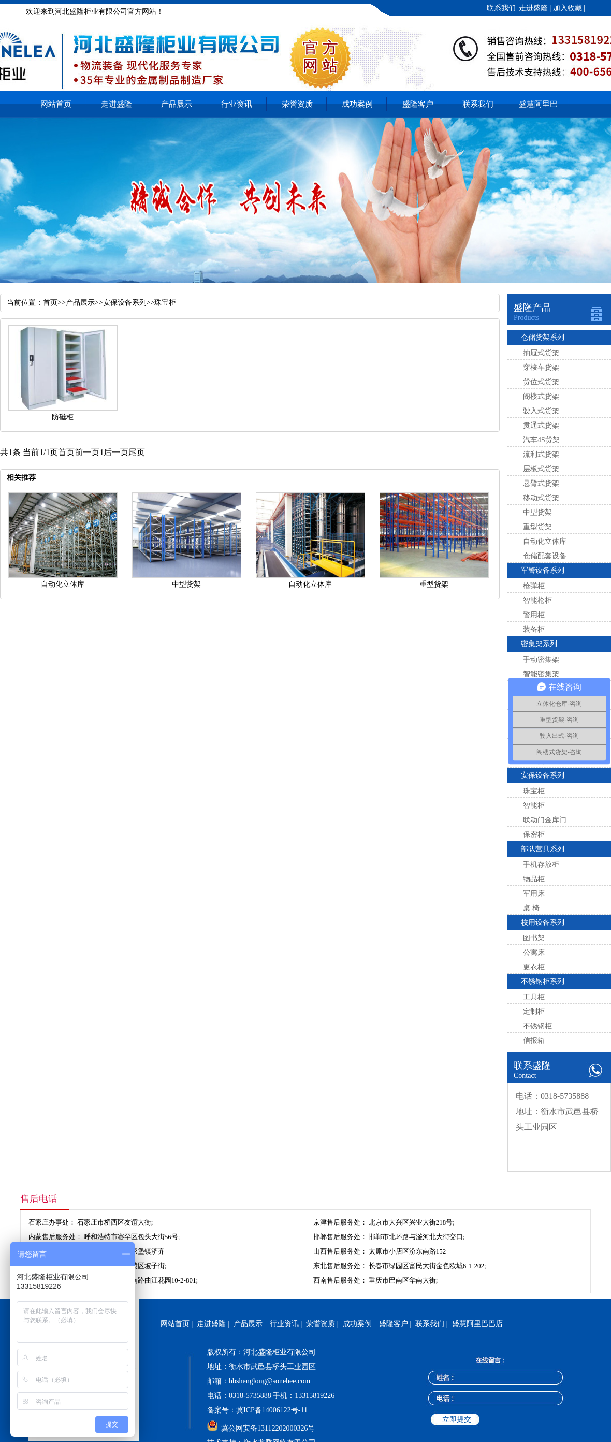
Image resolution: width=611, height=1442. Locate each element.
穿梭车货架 (541, 367)
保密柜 (534, 834)
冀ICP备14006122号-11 (272, 1410)
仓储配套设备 (544, 556)
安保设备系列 (542, 775)
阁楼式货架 (541, 396)
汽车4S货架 (541, 440)
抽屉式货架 (541, 353)
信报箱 (534, 1040)
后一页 (116, 452)
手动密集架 (541, 659)
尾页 (136, 452)
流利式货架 (541, 454)
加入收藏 (566, 8)
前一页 (87, 452)
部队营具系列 (542, 849)
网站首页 (55, 104)
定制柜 (534, 1011)
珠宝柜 (534, 791)
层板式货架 (541, 469)
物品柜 (534, 879)
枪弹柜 (534, 586)
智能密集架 (541, 674)
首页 (50, 303)
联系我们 (501, 8)
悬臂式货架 (541, 483)
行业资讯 (236, 104)
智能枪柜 (537, 600)
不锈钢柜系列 (542, 981)
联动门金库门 (544, 820)
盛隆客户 (417, 104)
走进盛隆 (533, 8)
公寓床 (534, 952)
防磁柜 (63, 417)
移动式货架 (541, 498)
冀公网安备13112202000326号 (268, 1428)
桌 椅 (531, 908)
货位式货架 (541, 382)
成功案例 (357, 104)
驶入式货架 (541, 411)
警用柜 (534, 615)
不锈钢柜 (537, 1026)
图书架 (534, 938)
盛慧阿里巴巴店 (538, 109)
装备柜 (534, 629)
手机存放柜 (541, 864)
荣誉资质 (297, 104)
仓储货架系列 (542, 337)
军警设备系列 (542, 570)
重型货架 (537, 527)
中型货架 (537, 512)
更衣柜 (534, 967)
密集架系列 (539, 644)
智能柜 (534, 805)
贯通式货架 (541, 425)
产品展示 (176, 104)
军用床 (534, 893)
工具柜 (534, 997)
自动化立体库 (544, 541)
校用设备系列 (542, 922)
